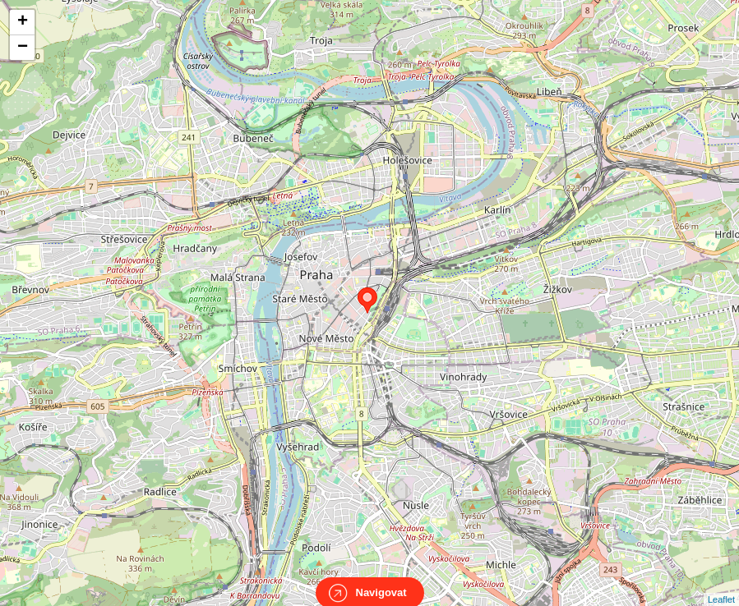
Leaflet (721, 585)
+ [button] (22, 22)
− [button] (22, 47)
